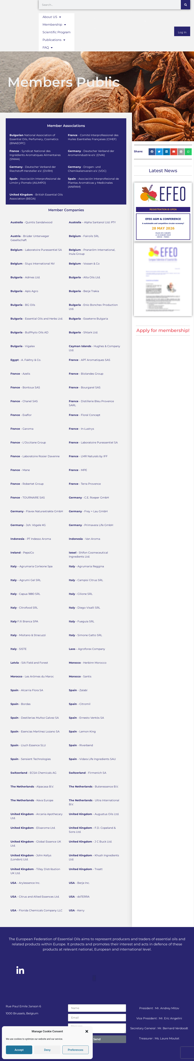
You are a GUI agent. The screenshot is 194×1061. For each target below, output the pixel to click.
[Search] (185, 4)
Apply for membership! (162, 330)
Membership (54, 24)
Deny (47, 1050)
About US (52, 17)
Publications (54, 40)
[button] (87, 1031)
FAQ (48, 47)
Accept (18, 1050)
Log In (182, 32)
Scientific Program (57, 32)
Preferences (75, 1050)
